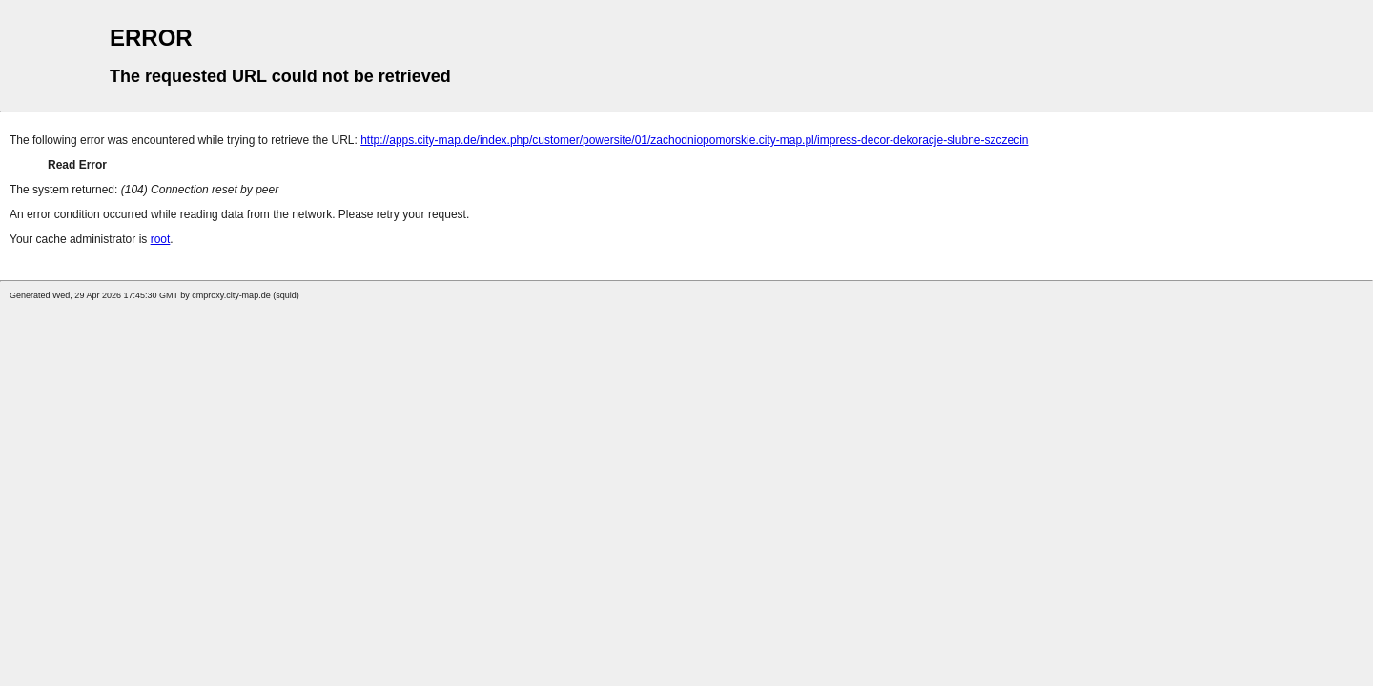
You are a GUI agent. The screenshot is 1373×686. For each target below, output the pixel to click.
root (161, 239)
